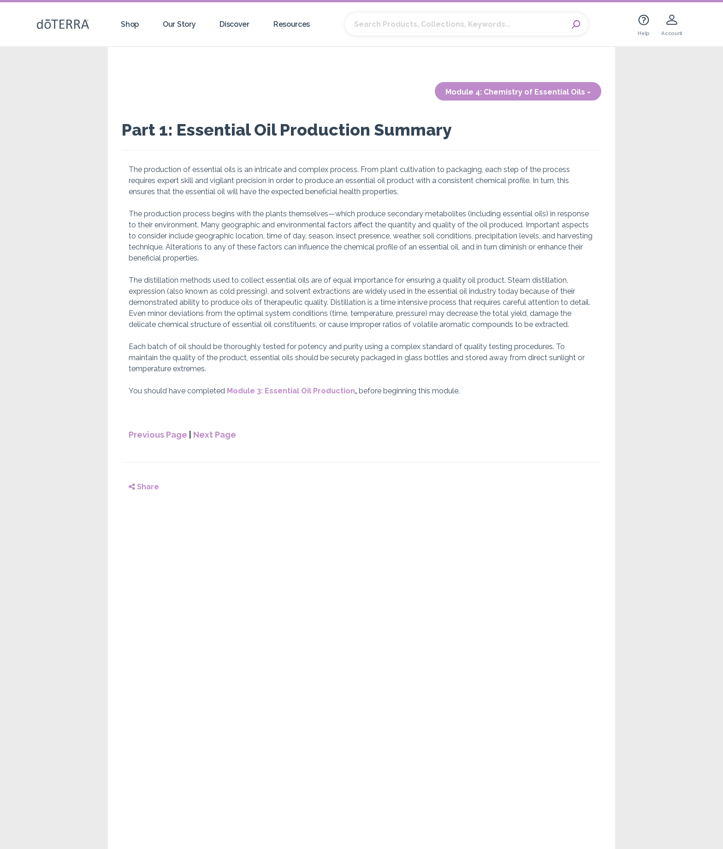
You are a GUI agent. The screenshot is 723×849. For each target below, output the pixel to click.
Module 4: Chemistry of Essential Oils (518, 92)
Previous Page (158, 434)
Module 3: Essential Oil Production (291, 390)
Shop (130, 24)
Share (144, 486)
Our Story (179, 24)
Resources (291, 24)
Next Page (214, 434)
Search (576, 24)
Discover (234, 24)
